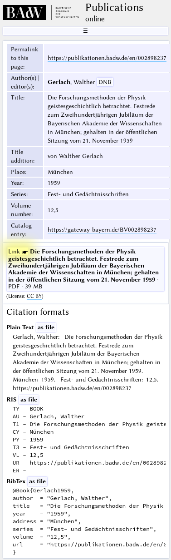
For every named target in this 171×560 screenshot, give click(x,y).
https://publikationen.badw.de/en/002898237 (107, 57)
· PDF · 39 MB (83, 269)
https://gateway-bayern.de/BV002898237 (102, 229)
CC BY (34, 296)
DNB (105, 81)
